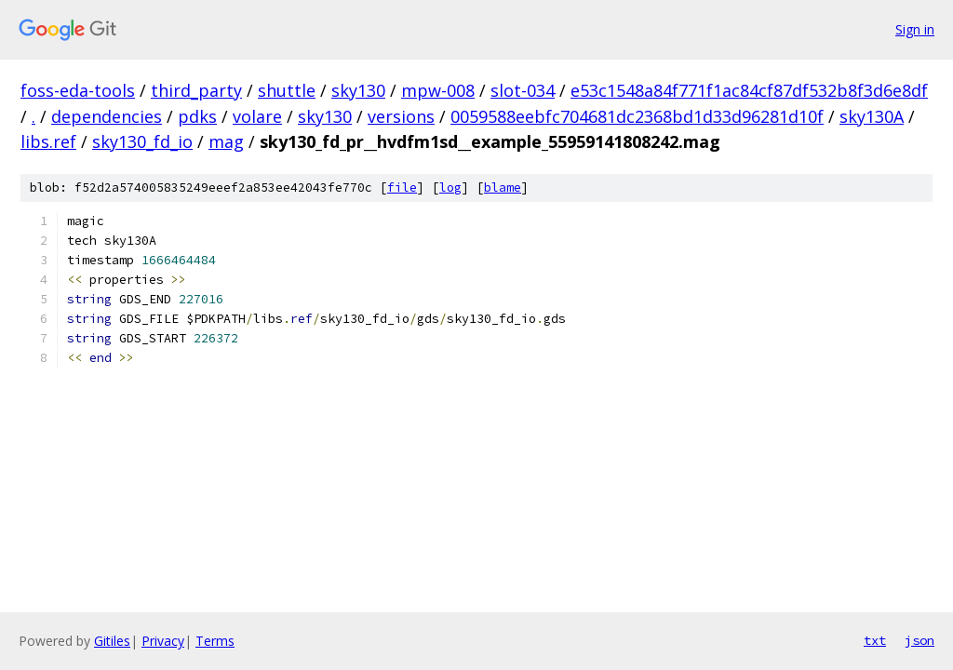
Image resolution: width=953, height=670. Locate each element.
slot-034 (522, 90)
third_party (196, 90)
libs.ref (48, 141)
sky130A (871, 116)
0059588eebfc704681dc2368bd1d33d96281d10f (637, 116)
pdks (197, 116)
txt (875, 640)
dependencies (106, 116)
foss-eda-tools (77, 90)
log (450, 187)
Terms (215, 641)
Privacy (162, 641)
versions (401, 116)
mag (226, 141)
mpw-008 (438, 90)
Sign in (914, 29)
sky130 (358, 90)
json (919, 640)
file (402, 187)
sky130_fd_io (142, 141)
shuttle (286, 90)
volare (257, 116)
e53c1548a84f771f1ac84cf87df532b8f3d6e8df (749, 90)
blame (502, 187)
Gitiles (112, 641)
